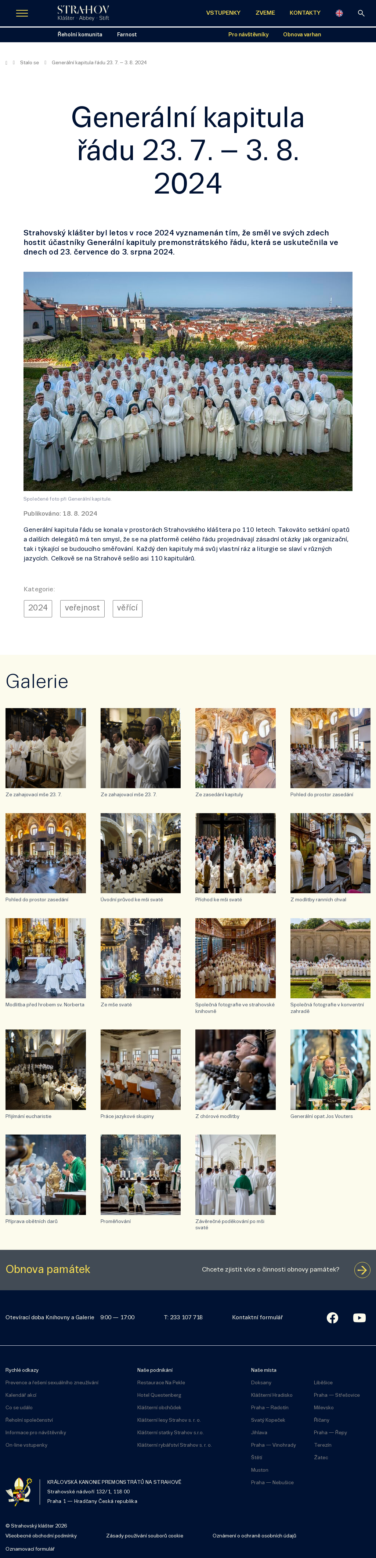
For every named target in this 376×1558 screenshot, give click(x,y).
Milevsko (324, 1408)
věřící (127, 608)
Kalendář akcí (21, 1395)
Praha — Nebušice (272, 1483)
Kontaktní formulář (257, 1317)
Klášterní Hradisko (272, 1395)
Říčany (321, 1420)
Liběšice (323, 1383)
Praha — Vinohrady (273, 1445)
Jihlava (259, 1433)
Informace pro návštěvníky (36, 1433)
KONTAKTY (305, 13)
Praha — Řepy (330, 1433)
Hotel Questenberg (159, 1395)
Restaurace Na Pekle (161, 1383)
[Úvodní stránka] (83, 13)
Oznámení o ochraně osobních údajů (254, 1536)
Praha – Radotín (270, 1408)
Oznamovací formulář (30, 1549)
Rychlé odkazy (22, 1370)
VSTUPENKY (223, 13)
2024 (38, 608)
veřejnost (82, 608)
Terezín (323, 1445)
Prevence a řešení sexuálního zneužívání (52, 1383)
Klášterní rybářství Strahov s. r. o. (174, 1445)
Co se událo (19, 1408)
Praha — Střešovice (337, 1395)
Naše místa (263, 1370)
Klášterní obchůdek (159, 1408)
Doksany (261, 1383)
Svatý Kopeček (268, 1420)
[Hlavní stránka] (6, 63)
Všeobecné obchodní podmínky (41, 1536)
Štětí (256, 1458)
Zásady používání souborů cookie (144, 1536)
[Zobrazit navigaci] (22, 13)
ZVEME (265, 13)
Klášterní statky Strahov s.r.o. (170, 1433)
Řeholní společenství (29, 1420)
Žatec (321, 1458)
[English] (339, 13)
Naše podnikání (155, 1370)
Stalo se (29, 63)
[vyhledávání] (361, 13)
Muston (259, 1470)
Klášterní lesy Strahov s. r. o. (169, 1420)
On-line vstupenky (26, 1445)
